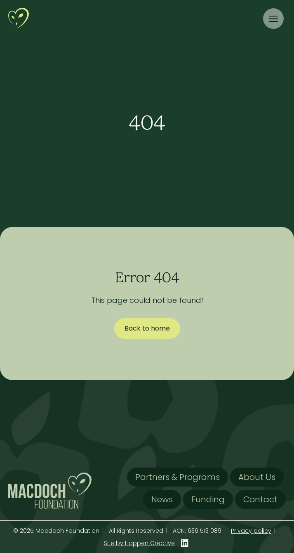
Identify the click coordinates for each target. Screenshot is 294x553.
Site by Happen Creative (139, 543)
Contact (260, 499)
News (162, 499)
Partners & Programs (177, 477)
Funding (208, 499)
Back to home (147, 328)
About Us (256, 477)
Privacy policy (251, 531)
